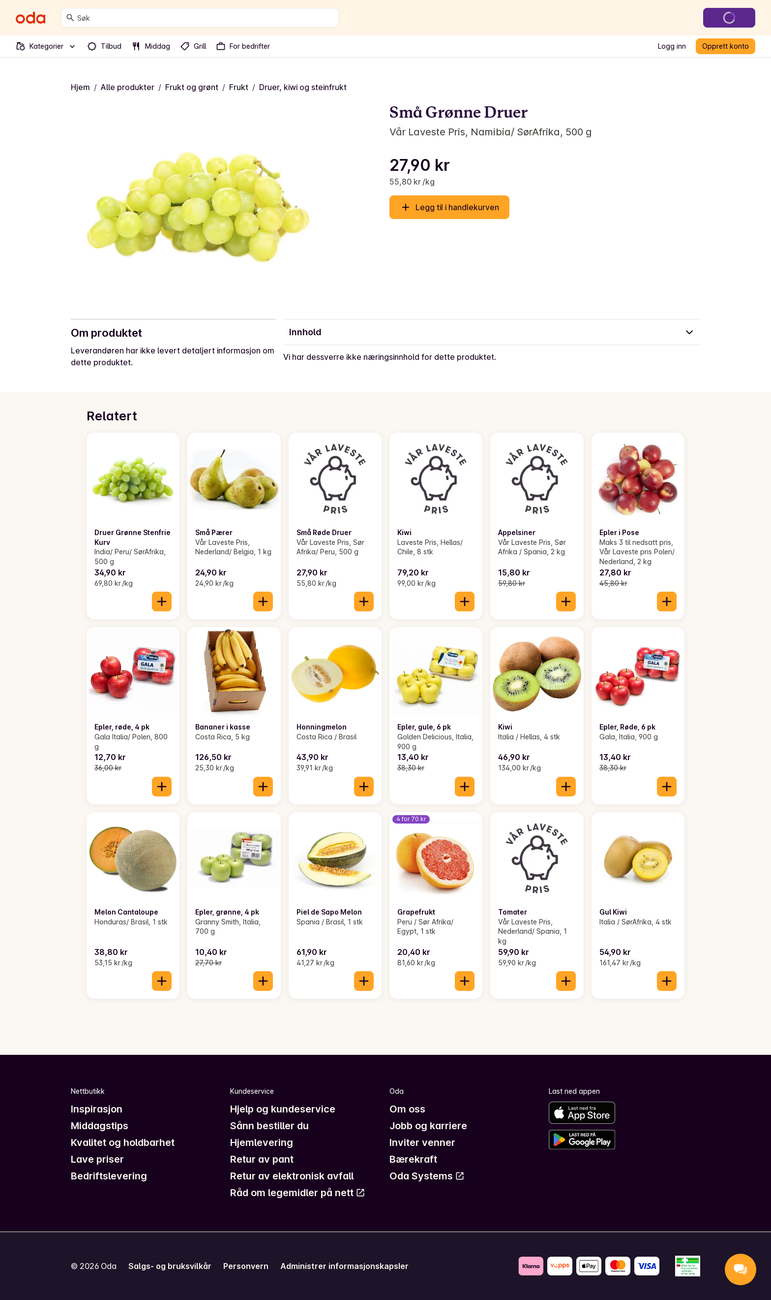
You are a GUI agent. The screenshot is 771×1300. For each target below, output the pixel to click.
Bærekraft (413, 1159)
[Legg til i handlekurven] (162, 601)
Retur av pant (262, 1159)
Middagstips (99, 1126)
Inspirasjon (96, 1109)
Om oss (407, 1109)
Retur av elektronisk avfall (292, 1176)
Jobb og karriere (428, 1126)
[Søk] (70, 18)
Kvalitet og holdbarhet (123, 1142)
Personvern (245, 1266)
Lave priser (97, 1159)
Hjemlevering (261, 1142)
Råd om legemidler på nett (297, 1193)
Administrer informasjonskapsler (344, 1266)
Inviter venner (422, 1142)
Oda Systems (427, 1176)
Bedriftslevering (109, 1176)
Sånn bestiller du (269, 1126)
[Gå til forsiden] (30, 18)
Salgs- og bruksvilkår (169, 1266)
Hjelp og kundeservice (282, 1109)
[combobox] (205, 17)
